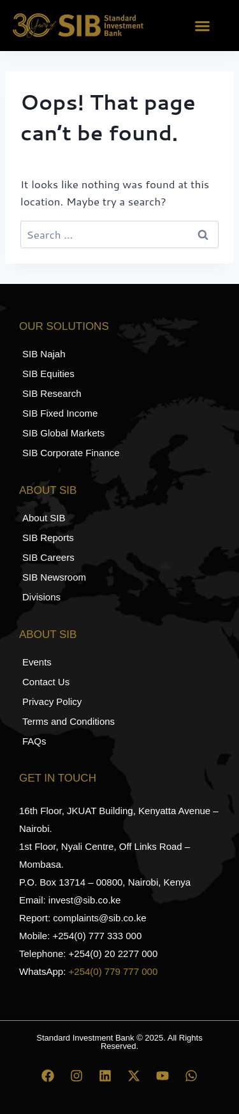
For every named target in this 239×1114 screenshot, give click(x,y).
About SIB (47, 490)
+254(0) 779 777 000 (113, 971)
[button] (203, 25)
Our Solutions (64, 326)
